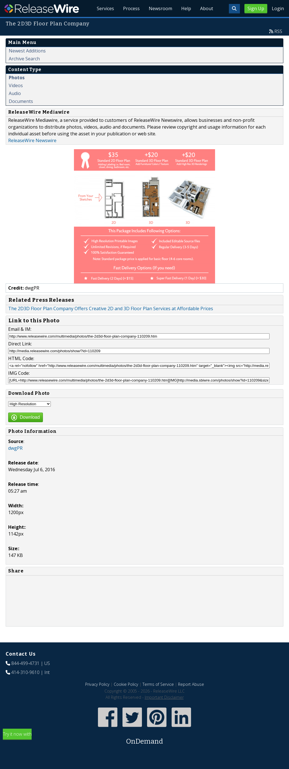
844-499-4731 (25, 663)
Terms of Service (158, 684)
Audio (15, 93)
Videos (16, 85)
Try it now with (144, 738)
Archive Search (24, 59)
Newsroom (160, 8)
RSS (278, 31)
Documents (21, 101)
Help (186, 8)
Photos (17, 77)
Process (131, 8)
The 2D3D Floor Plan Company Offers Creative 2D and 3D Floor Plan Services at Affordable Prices (110, 308)
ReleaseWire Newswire (32, 140)
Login (278, 8)
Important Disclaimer (164, 697)
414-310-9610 (25, 672)
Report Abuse (191, 684)
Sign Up (256, 8)
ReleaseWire (41, 8)
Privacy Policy (97, 684)
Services (105, 8)
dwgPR (15, 448)
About (206, 8)
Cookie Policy (126, 684)
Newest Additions (27, 51)
